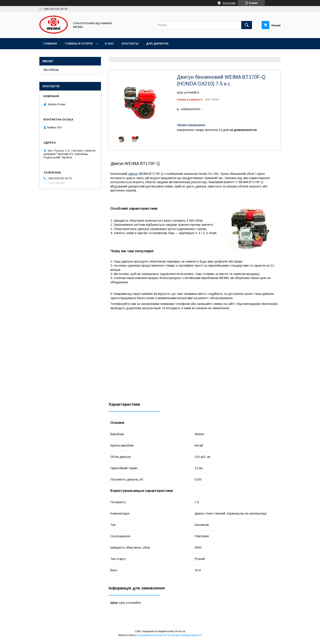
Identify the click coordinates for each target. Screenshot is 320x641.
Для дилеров (157, 43)
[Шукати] (246, 25)
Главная (50, 43)
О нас (109, 43)
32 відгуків (229, 2)
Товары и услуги (79, 43)
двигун (133, 173)
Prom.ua (180, 631)
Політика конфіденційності (185, 635)
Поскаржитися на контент (152, 635)
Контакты (130, 43)
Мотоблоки (51, 69)
